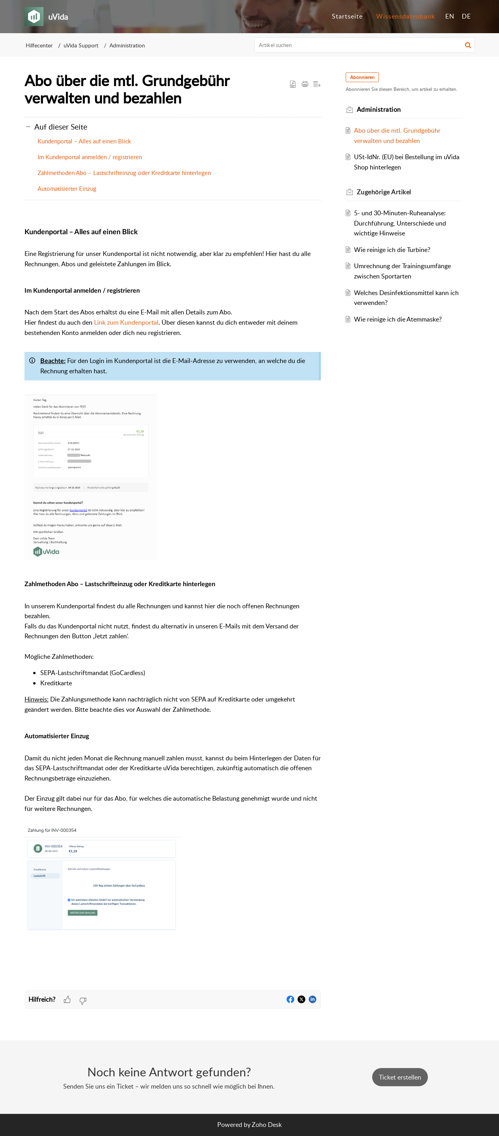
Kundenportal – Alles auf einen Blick (84, 141)
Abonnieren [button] (362, 77)
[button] (468, 45)
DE (466, 16)
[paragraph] (172, 604)
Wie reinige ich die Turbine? (392, 249)
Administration (127, 45)
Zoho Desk (267, 1124)
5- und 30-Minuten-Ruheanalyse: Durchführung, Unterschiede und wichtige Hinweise (400, 223)
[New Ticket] (400, 1077)
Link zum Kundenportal (126, 322)
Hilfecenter (39, 45)
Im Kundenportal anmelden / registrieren (90, 157)
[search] (364, 45)
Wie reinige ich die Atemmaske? (398, 319)
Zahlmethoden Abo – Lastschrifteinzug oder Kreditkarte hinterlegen (124, 173)
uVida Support (81, 45)
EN (449, 16)
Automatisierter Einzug (67, 188)
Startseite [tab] (347, 16)
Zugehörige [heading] (384, 192)
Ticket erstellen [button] (400, 1077)
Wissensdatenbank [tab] (405, 16)
